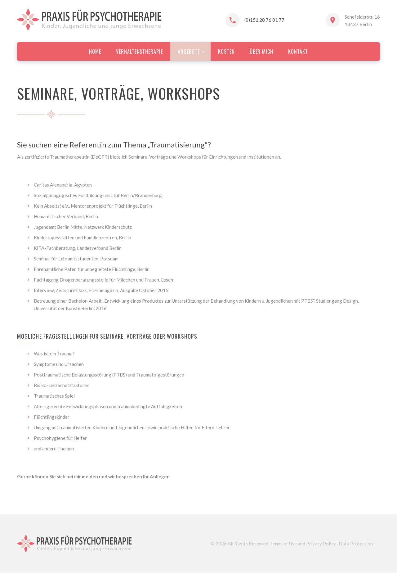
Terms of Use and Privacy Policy (303, 543)
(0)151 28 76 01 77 (264, 20)
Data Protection (356, 543)
